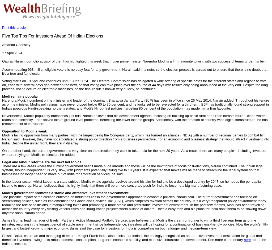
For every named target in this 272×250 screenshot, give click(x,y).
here (247, 240)
